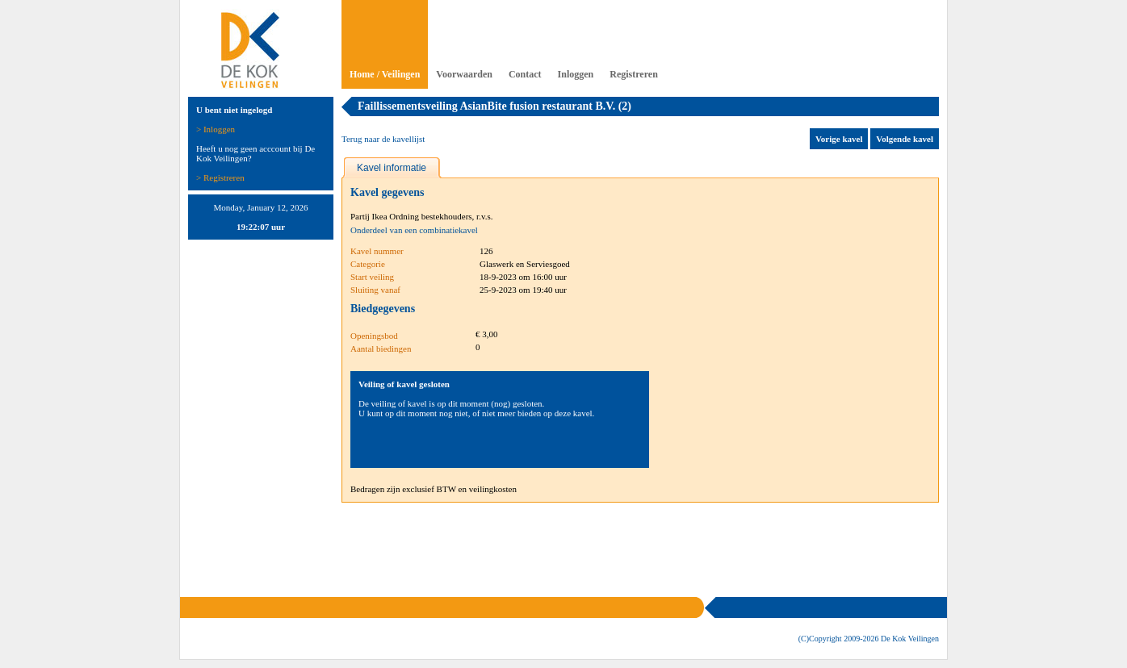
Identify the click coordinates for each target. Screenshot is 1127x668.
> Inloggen (215, 129)
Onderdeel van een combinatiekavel (414, 230)
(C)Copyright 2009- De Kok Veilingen (868, 638)
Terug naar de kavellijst (383, 139)
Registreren (634, 74)
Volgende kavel (904, 139)
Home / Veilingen (385, 74)
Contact (525, 74)
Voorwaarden (464, 74)
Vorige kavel (839, 139)
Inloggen (576, 74)
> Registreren (220, 177)
